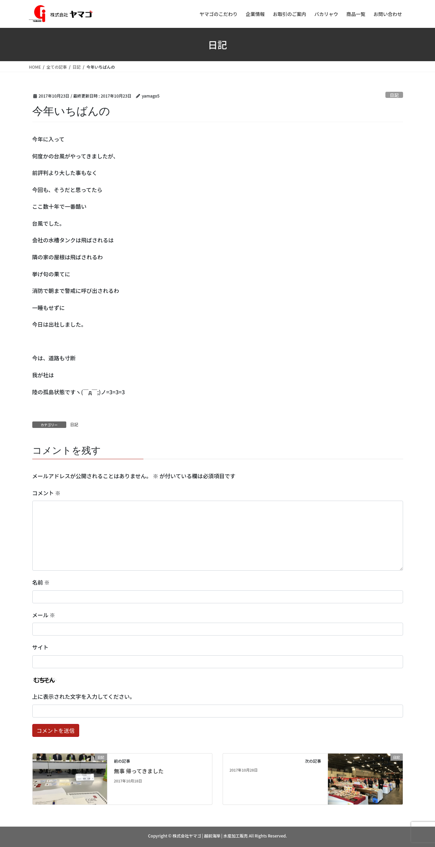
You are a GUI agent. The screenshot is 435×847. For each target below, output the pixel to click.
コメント (46, 493)
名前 (41, 582)
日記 (394, 95)
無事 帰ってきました (138, 771)
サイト (40, 647)
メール (43, 615)
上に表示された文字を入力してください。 (83, 696)
